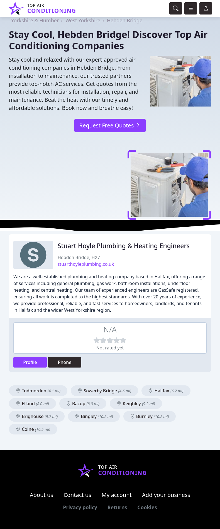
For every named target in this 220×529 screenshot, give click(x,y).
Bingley (94, 416)
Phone (65, 362)
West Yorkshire (82, 20)
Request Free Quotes (110, 125)
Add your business (166, 495)
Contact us (77, 495)
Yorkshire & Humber (35, 20)
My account (117, 495)
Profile (30, 362)
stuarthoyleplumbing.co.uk (86, 264)
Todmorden (38, 391)
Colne (33, 429)
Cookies (147, 507)
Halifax (165, 391)
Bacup (82, 403)
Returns (117, 507)
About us (41, 495)
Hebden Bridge (125, 20)
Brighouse (37, 416)
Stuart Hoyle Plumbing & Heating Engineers (124, 245)
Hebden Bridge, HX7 (79, 257)
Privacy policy (80, 507)
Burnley (149, 416)
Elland (32, 403)
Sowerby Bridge (104, 391)
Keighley (136, 403)
